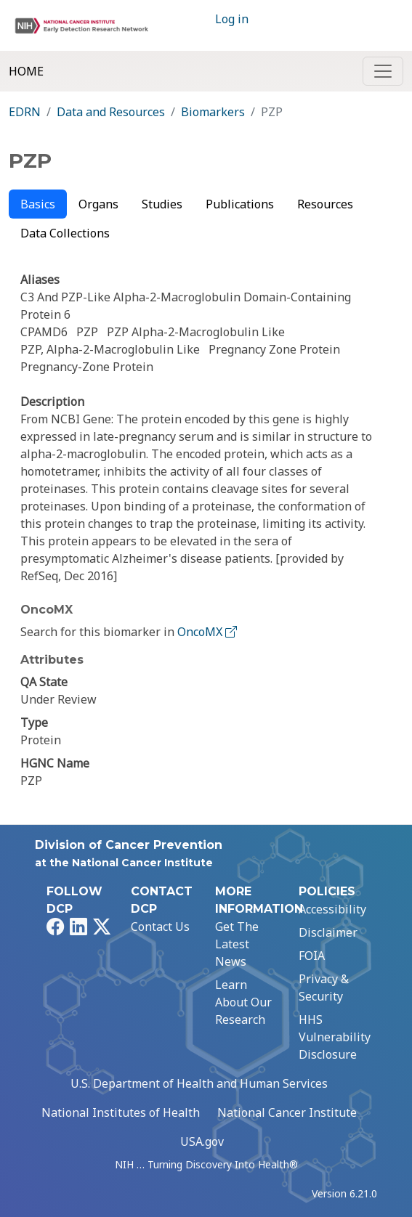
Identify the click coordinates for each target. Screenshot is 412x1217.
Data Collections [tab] (65, 233)
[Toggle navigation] (383, 71)
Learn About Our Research (243, 1002)
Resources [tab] (325, 204)
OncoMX (208, 632)
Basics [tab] (37, 204)
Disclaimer (328, 932)
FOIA (312, 956)
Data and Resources (111, 112)
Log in (232, 19)
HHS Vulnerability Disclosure (335, 1037)
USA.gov (202, 1141)
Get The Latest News (237, 944)
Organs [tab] (98, 204)
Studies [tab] (162, 204)
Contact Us (160, 927)
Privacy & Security (324, 987)
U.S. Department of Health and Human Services (199, 1083)
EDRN (25, 112)
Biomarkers (213, 112)
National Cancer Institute (287, 1112)
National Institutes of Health (120, 1112)
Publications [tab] (240, 204)
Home (26, 71)
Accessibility (332, 909)
